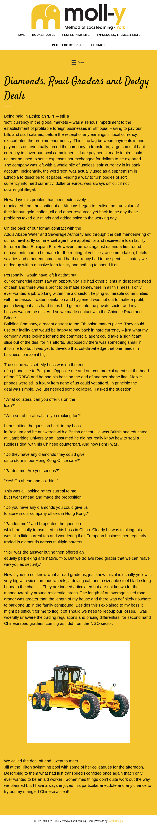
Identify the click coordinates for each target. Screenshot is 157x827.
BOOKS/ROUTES (43, 34)
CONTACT (98, 45)
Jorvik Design (115, 821)
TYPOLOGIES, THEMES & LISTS (118, 34)
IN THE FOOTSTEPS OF (68, 45)
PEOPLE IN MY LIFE (76, 34)
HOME (21, 34)
